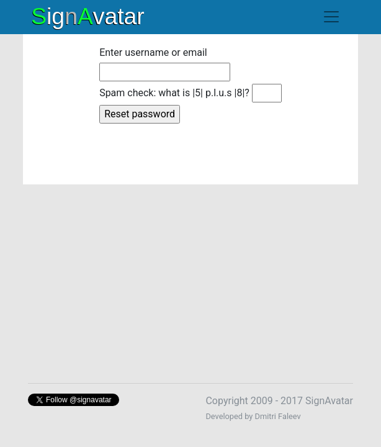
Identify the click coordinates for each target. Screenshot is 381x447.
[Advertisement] (190, 276)
